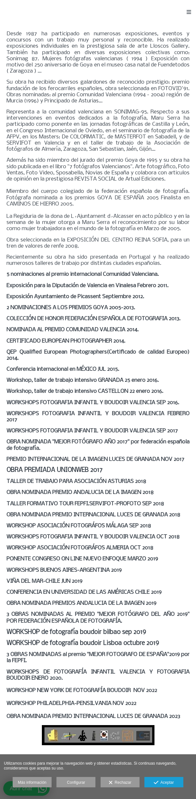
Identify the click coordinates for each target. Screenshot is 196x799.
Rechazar (120, 782)
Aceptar (164, 782)
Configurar (76, 782)
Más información (32, 782)
